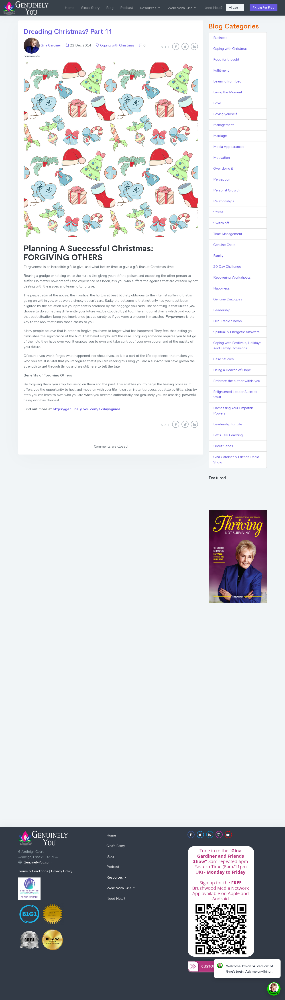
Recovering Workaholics (232, 277)
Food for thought (226, 59)
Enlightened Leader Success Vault (235, 394)
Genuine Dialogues (227, 299)
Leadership (221, 310)
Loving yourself (225, 114)
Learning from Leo (227, 81)
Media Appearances (228, 146)
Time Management (227, 233)
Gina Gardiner (43, 45)
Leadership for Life (227, 424)
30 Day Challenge (227, 266)
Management (223, 125)
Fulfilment (221, 70)
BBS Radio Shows (227, 321)
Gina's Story (90, 7)
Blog (110, 7)
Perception (221, 179)
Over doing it (223, 168)
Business (220, 37)
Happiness (221, 288)
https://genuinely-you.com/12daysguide (86, 409)
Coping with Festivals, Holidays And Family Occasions (237, 345)
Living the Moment (227, 92)
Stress (218, 212)
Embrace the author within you (236, 380)
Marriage (220, 135)
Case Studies (223, 359)
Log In (235, 8)
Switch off (221, 223)
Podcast (126, 7)
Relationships (223, 201)
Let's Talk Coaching (228, 435)
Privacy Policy (61, 871)
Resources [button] (150, 8)
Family (218, 255)
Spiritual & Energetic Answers (236, 332)
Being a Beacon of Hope (232, 370)
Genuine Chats (224, 244)
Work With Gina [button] (182, 8)
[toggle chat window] (274, 989)
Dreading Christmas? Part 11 (68, 31)
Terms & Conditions (33, 871)
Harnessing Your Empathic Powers (233, 411)
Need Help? (213, 7)
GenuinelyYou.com (37, 862)
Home (69, 7)
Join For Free (263, 8)
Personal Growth (226, 190)
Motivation (221, 157)
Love (217, 103)
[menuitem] (69, 8)
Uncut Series (223, 446)
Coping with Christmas (117, 45)
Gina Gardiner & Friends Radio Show (236, 460)
